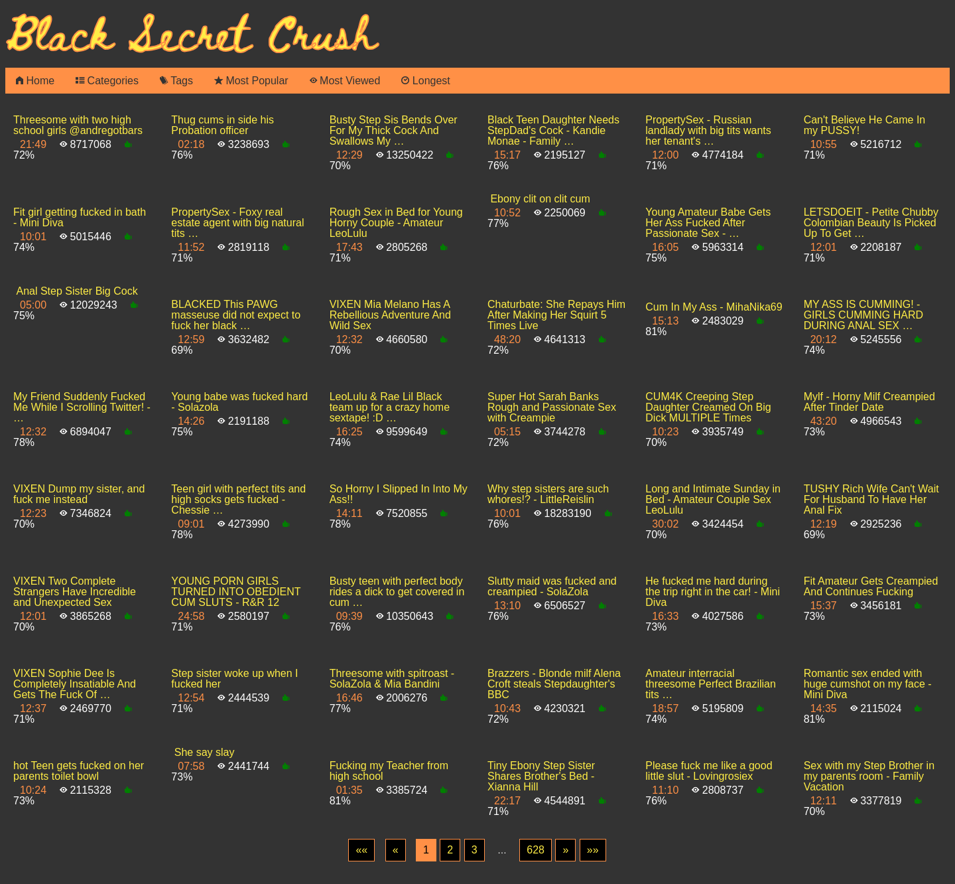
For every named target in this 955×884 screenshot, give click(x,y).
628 (535, 849)
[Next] (565, 850)
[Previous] (395, 850)
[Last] (593, 850)
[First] (361, 850)
